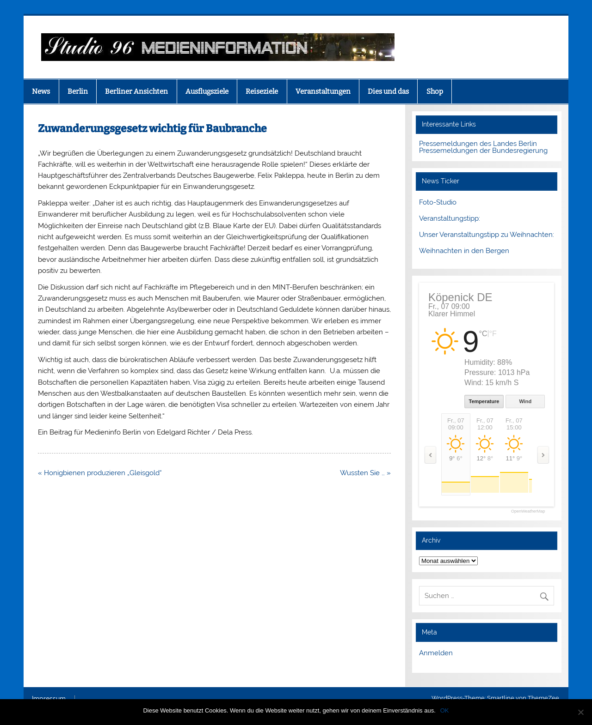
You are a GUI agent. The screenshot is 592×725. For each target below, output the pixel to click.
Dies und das (388, 91)
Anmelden (436, 653)
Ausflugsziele (206, 91)
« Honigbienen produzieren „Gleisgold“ (100, 473)
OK (444, 710)
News (41, 91)
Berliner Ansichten (136, 91)
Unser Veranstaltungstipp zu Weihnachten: (486, 234)
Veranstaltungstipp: (449, 218)
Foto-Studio (437, 202)
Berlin (78, 91)
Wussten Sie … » (365, 473)
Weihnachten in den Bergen (464, 251)
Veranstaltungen (323, 91)
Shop (434, 91)
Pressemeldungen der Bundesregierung (483, 150)
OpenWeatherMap (528, 511)
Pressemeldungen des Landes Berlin (478, 143)
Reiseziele (262, 91)
